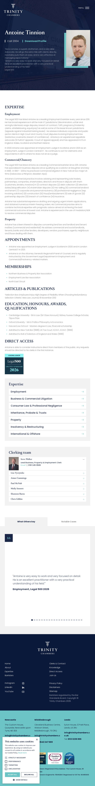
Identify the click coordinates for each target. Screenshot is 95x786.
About (8, 667)
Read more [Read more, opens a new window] (22, 753)
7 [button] (47, 624)
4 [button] (39, 624)
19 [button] (76, 624)
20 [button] (79, 624)
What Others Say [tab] (26, 523)
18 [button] (74, 624)
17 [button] (71, 624)
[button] (21, 780)
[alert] (21, 760)
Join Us (52, 675)
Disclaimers (54, 687)
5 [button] (42, 624)
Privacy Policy (55, 683)
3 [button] (37, 624)
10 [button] (54, 624)
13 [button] (61, 624)
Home (8, 663)
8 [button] (49, 624)
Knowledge (54, 667)
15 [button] (66, 624)
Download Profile (35, 42)
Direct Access (55, 671)
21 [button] (81, 624)
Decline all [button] (29, 775)
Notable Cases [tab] (68, 523)
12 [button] (59, 624)
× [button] (37, 740)
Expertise (9, 671)
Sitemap (53, 691)
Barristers (9, 675)
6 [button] (44, 624)
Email (23, 467)
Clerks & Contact (57, 663)
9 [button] (52, 624)
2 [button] (34, 624)
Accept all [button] (12, 775)
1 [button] (32, 624)
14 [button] (64, 624)
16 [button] (69, 624)
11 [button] (57, 624)
